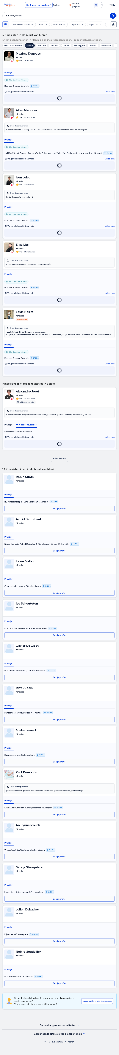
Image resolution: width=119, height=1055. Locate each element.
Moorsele (106, 45)
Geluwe (54, 45)
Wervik (93, 45)
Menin (30, 45)
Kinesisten (57, 1042)
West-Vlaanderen (13, 45)
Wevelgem (79, 45)
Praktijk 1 (9, 72)
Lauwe (66, 45)
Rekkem (42, 45)
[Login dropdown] (98, 5)
